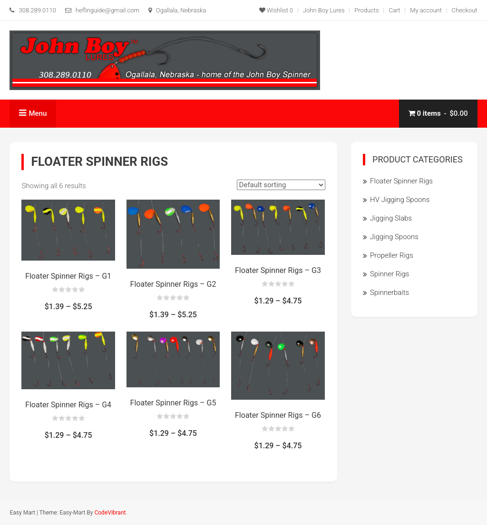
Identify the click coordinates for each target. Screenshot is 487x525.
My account (426, 10)
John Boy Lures (324, 10)
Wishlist (276, 10)
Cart (394, 10)
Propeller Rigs (391, 255)
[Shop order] (281, 185)
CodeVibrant (110, 512)
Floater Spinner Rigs (401, 181)
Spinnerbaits (389, 292)
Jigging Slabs (391, 218)
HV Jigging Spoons (399, 199)
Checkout (464, 10)
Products (366, 10)
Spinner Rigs (389, 274)
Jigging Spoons (394, 236)
